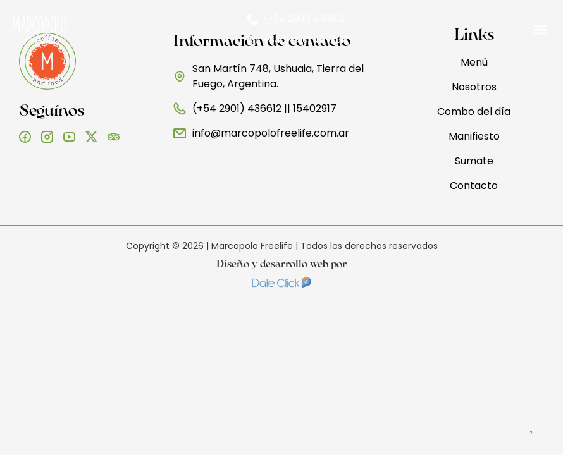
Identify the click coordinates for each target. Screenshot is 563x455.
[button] (539, 30)
